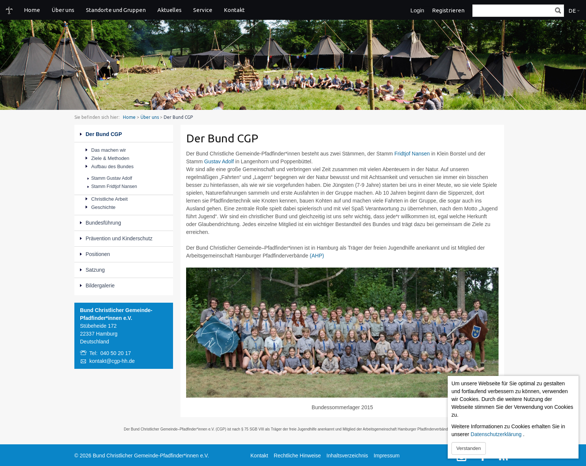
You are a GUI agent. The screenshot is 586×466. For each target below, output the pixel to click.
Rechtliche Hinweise (297, 456)
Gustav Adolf (219, 161)
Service (202, 10)
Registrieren (448, 10)
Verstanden (468, 448)
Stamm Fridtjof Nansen (114, 186)
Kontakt (234, 10)
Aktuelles (169, 10)
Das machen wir (108, 150)
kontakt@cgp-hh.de (112, 361)
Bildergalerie (100, 285)
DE (572, 10)
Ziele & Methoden (110, 158)
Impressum (387, 456)
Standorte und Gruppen (116, 10)
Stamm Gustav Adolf (111, 178)
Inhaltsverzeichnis (347, 456)
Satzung (95, 270)
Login (417, 10)
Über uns (63, 10)
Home (32, 10)
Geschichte (103, 207)
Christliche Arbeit (109, 199)
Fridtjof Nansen (412, 154)
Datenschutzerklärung (496, 434)
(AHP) (317, 256)
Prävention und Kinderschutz (119, 238)
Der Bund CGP (104, 134)
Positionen (98, 254)
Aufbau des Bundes (112, 166)
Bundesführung (103, 223)
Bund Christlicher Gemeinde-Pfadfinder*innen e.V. (151, 456)
